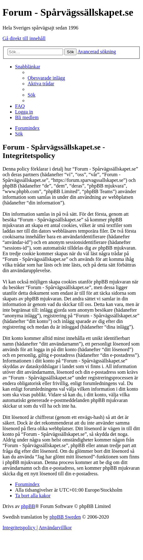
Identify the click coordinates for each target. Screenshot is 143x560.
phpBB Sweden (65, 517)
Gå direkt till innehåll (24, 38)
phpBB (28, 506)
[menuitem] (46, 78)
